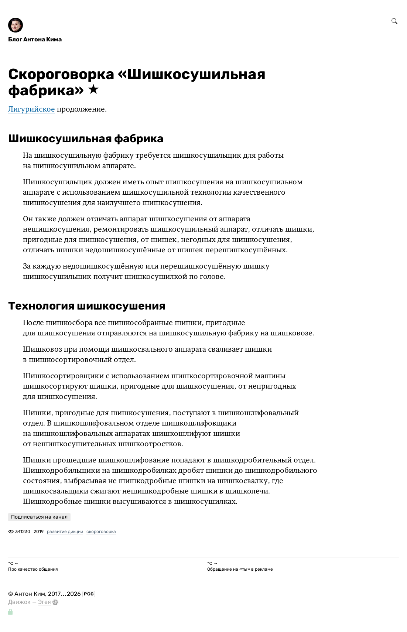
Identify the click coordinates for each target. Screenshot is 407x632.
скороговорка (101, 531)
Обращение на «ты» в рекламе (240, 569)
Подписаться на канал (39, 517)
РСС (89, 594)
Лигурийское (31, 109)
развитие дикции (65, 531)
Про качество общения (33, 569)
